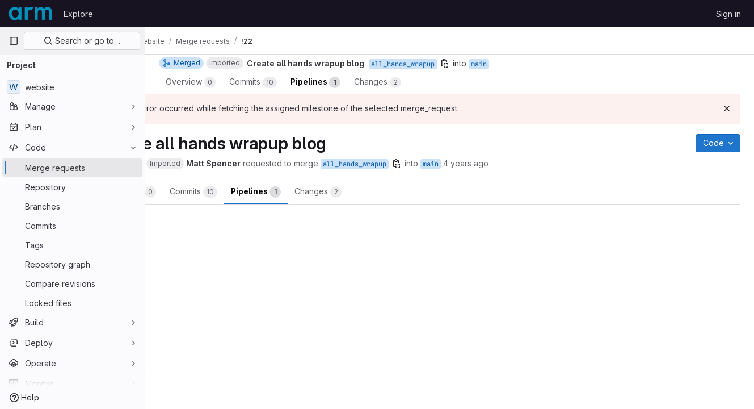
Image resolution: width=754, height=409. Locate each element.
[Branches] (72, 206)
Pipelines (315, 192)
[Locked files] (72, 303)
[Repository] (72, 187)
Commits (253, 192)
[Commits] (72, 225)
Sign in (728, 14)
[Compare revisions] (72, 283)
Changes (377, 192)
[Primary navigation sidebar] (14, 41)
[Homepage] (30, 14)
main (490, 164)
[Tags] (72, 245)
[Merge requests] (72, 167)
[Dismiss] (727, 108)
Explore (78, 14)
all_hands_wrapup (414, 164)
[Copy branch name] (456, 163)
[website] (72, 87)
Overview (191, 192)
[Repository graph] (72, 264)
